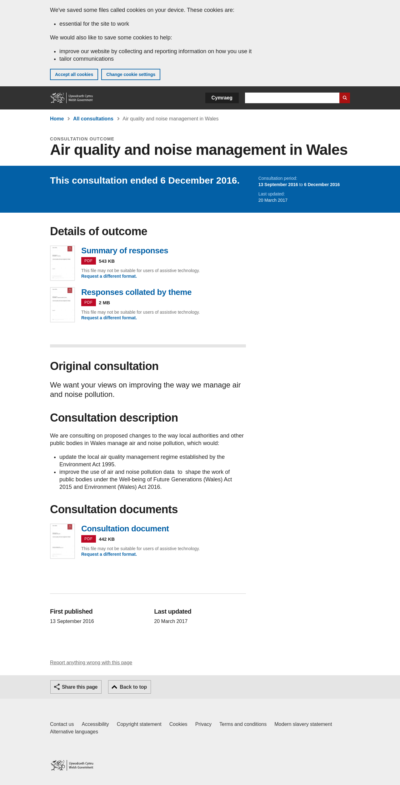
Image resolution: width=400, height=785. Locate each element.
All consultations (93, 118)
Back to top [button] (133, 687)
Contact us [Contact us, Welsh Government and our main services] (62, 724)
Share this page (80, 687)
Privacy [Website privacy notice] (203, 724)
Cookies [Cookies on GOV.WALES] (178, 724)
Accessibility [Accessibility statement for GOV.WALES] (95, 724)
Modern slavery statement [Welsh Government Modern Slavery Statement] (303, 724)
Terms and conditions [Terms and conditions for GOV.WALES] (243, 724)
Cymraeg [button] (222, 97)
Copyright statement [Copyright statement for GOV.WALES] (139, 724)
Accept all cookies (74, 74)
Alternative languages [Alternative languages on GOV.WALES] (74, 731)
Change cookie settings (130, 74)
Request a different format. (109, 276)
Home (57, 118)
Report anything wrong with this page (91, 662)
